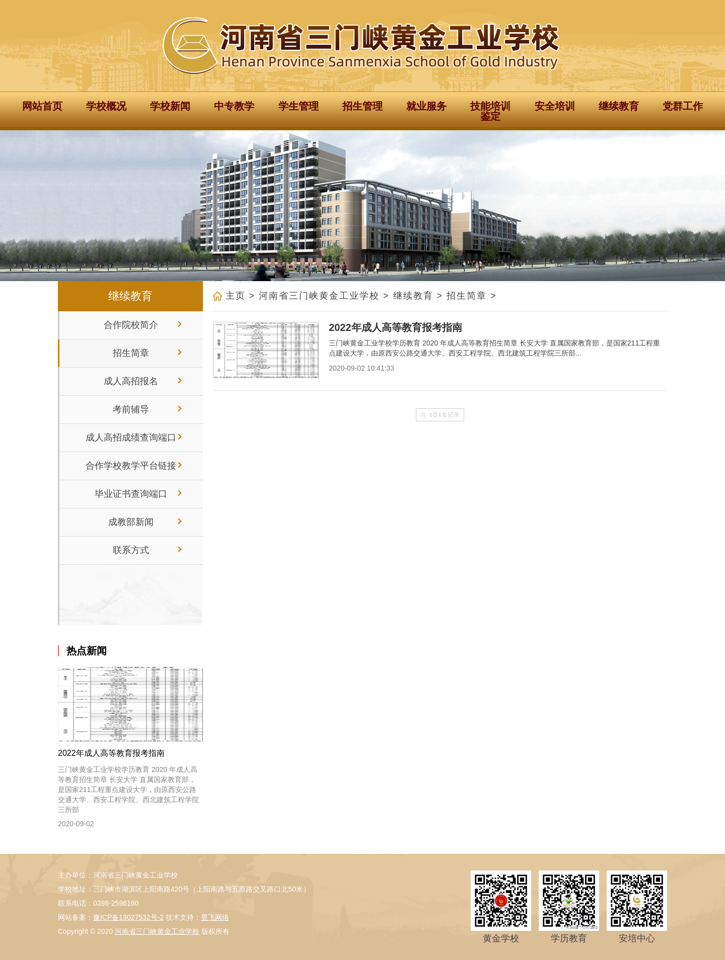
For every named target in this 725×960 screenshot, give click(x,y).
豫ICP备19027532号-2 (128, 917)
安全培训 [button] (555, 106)
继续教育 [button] (619, 106)
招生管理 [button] (362, 106)
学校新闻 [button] (170, 106)
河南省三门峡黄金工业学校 (319, 296)
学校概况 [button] (106, 106)
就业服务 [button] (426, 106)
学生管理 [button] (298, 106)
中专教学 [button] (234, 106)
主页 (236, 296)
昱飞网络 (215, 917)
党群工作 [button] (683, 106)
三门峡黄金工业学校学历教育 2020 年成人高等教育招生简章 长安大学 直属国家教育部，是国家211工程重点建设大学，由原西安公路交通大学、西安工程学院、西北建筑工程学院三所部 (128, 789)
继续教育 (413, 296)
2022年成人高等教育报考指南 (111, 753)
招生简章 (467, 296)
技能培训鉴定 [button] (490, 111)
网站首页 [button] (42, 106)
